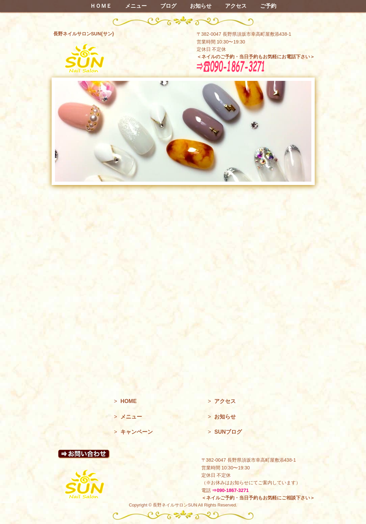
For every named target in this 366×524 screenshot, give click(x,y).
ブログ (168, 6)
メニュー (136, 6)
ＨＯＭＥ (101, 6)
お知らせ (201, 6)
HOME (128, 401)
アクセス (236, 6)
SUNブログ (228, 432)
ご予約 (268, 6)
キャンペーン (136, 432)
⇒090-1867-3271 (230, 490)
